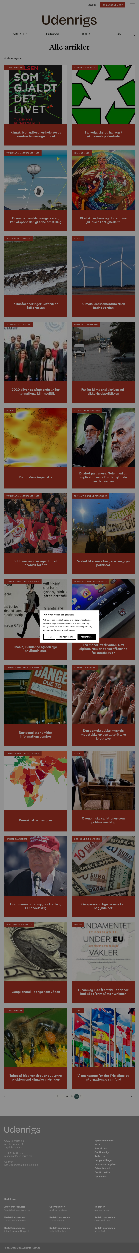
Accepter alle (87, 636)
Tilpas (49, 636)
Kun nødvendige (66, 636)
